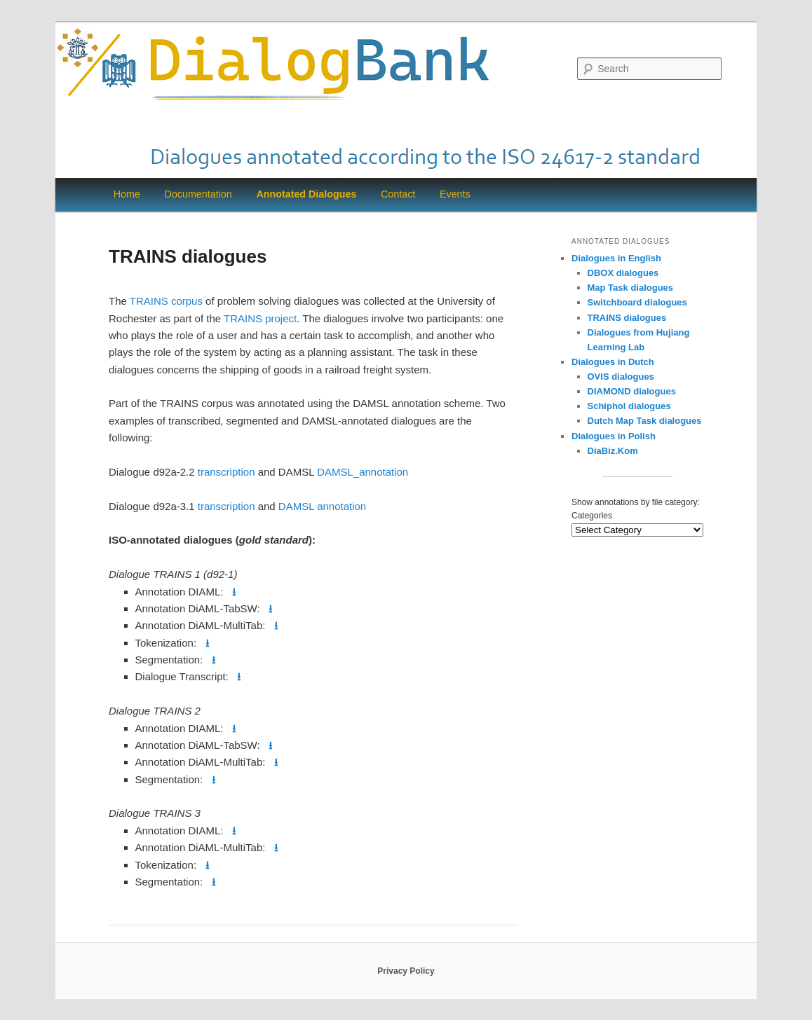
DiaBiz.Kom (613, 451)
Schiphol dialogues (629, 406)
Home (127, 194)
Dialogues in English (616, 258)
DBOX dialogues (623, 273)
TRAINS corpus (166, 301)
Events (455, 194)
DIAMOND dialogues (632, 391)
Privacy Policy (405, 971)
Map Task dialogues (631, 287)
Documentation (198, 194)
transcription (226, 472)
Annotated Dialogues (306, 194)
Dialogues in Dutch (612, 362)
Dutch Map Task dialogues (645, 420)
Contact (398, 194)
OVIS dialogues (621, 376)
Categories (591, 516)
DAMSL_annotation (362, 472)
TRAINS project (260, 318)
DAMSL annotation (322, 506)
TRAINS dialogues (627, 317)
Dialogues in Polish (613, 436)
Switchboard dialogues (637, 302)
